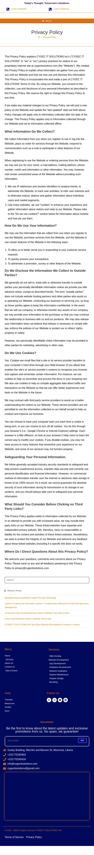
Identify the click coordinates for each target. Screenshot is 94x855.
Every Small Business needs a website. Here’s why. (28, 619)
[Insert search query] (47, 580)
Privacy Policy (49, 37)
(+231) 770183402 (19, 9)
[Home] (39, 37)
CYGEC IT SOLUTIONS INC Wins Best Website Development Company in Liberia (42, 624)
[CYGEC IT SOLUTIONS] (47, 796)
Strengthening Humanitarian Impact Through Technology (30, 598)
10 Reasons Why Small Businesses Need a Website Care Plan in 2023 (37, 613)
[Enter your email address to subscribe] (47, 740)
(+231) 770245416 (61, 9)
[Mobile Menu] (47, 21)
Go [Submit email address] (82, 740)
